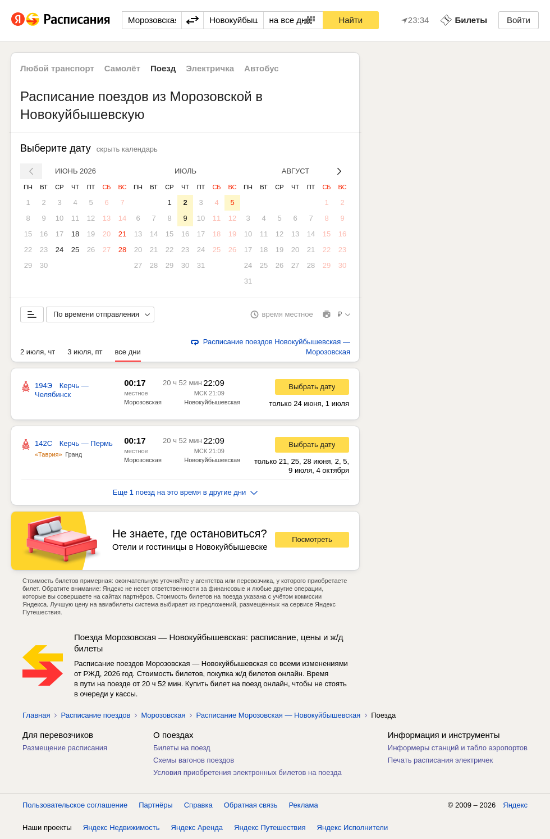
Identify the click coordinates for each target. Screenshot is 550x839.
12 (91, 218)
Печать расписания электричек (440, 760)
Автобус (261, 68)
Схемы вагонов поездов (193, 760)
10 (59, 218)
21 (122, 234)
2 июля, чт (37, 352)
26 (91, 249)
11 (75, 218)
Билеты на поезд (181, 748)
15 (28, 234)
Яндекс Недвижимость (121, 827)
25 (75, 249)
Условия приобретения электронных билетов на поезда (247, 772)
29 (28, 265)
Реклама (303, 805)
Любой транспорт (57, 68)
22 (28, 249)
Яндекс (515, 805)
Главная (36, 715)
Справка (198, 805)
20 (107, 234)
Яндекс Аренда (197, 827)
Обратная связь (251, 805)
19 (91, 234)
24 (59, 249)
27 (107, 249)
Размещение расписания (64, 748)
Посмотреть (312, 539)
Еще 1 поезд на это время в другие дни (185, 492)
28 (122, 249)
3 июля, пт (84, 352)
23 (44, 249)
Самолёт (122, 68)
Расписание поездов (95, 715)
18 (75, 234)
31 (201, 265)
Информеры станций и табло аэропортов (458, 748)
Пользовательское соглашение (74, 805)
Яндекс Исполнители (352, 827)
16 (44, 234)
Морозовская (143, 402)
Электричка (210, 68)
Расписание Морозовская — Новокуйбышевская (278, 715)
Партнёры (155, 805)
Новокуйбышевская (212, 402)
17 (59, 234)
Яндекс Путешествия (270, 827)
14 (122, 218)
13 (107, 218)
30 (44, 265)
